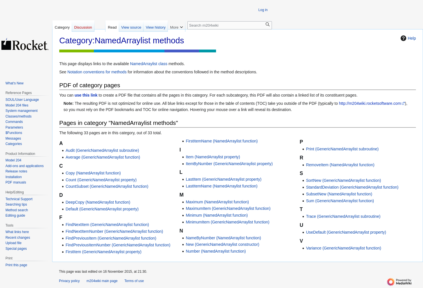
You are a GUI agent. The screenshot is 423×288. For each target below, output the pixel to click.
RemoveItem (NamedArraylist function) (340, 165)
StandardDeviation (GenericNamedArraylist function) (352, 187)
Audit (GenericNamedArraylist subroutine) (102, 150)
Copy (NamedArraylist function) (93, 173)
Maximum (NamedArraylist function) (217, 202)
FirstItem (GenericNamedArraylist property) (103, 251)
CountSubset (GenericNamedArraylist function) (106, 186)
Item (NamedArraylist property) (213, 157)
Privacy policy (69, 281)
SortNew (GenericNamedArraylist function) (343, 180)
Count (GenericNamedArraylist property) (101, 180)
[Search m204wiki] (229, 25)
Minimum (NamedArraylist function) (217, 215)
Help (407, 38)
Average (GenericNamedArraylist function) (102, 157)
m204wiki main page (101, 281)
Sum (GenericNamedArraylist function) (340, 201)
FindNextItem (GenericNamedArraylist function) (107, 224)
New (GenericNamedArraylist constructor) (222, 244)
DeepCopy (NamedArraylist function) (97, 202)
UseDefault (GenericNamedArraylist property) (346, 232)
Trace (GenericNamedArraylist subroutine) (343, 216)
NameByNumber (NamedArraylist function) (223, 238)
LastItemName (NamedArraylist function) (221, 186)
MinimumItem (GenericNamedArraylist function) (227, 222)
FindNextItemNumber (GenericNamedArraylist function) (114, 231)
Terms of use (134, 281)
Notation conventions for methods (97, 72)
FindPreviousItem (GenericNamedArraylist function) (110, 238)
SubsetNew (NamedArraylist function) (339, 194)
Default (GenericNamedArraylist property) (102, 209)
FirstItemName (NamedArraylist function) (222, 141)
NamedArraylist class (148, 63)
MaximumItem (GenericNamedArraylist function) (228, 208)
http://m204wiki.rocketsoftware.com (370, 103)
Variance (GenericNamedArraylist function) (343, 248)
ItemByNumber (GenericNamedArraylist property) (229, 163)
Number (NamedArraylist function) (216, 251)
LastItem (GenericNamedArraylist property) (223, 179)
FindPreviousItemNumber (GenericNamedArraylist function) (117, 245)
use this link (86, 95)
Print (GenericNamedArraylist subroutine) (342, 149)
